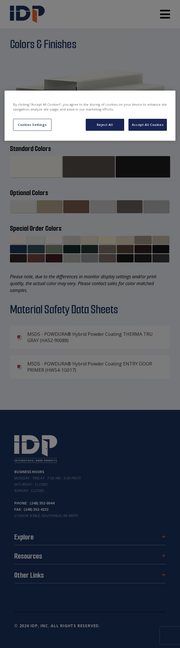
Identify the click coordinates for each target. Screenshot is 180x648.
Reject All (105, 124)
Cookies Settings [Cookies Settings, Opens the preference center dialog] (32, 124)
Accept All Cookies (147, 124)
